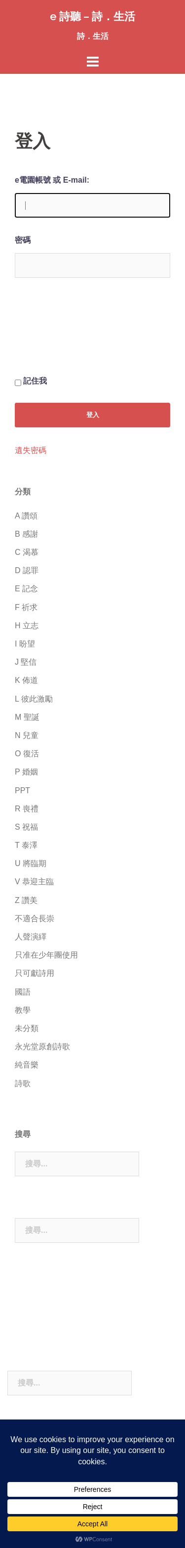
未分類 (26, 1028)
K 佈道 (26, 680)
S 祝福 (26, 827)
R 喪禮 (26, 809)
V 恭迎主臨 (34, 881)
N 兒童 (26, 735)
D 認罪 (26, 570)
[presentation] (55, 333)
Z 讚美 (26, 900)
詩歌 (23, 1083)
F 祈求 (26, 607)
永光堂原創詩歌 (42, 1046)
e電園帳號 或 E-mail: (52, 180)
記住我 (35, 381)
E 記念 (26, 588)
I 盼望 (25, 644)
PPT (22, 790)
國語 (23, 992)
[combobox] (77, 1164)
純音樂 (26, 1065)
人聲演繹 (30, 937)
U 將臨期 (30, 863)
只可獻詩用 (34, 973)
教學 (23, 1010)
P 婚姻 (26, 772)
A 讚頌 (26, 516)
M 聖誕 (27, 717)
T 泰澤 (26, 845)
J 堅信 (26, 662)
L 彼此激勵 (34, 699)
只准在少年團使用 (46, 955)
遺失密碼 (30, 450)
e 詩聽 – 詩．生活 (92, 16)
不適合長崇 (34, 918)
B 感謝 (26, 534)
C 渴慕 (26, 552)
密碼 (23, 240)
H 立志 (26, 625)
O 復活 (27, 753)
